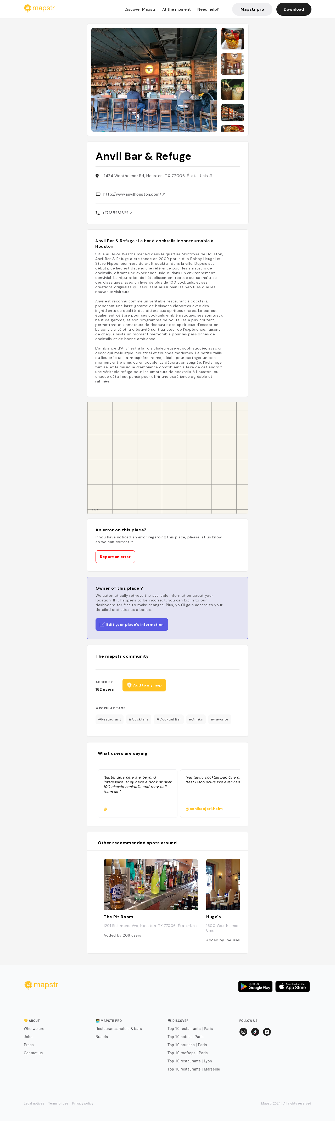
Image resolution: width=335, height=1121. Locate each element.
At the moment (176, 9)
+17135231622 (117, 213)
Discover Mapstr (140, 9)
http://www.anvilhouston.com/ (134, 194)
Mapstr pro (252, 9)
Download (294, 9)
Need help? (208, 9)
